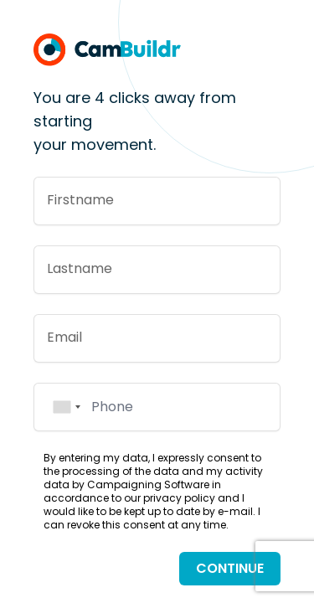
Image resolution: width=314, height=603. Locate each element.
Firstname (80, 199)
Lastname (79, 268)
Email (64, 337)
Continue (230, 568)
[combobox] (66, 407)
